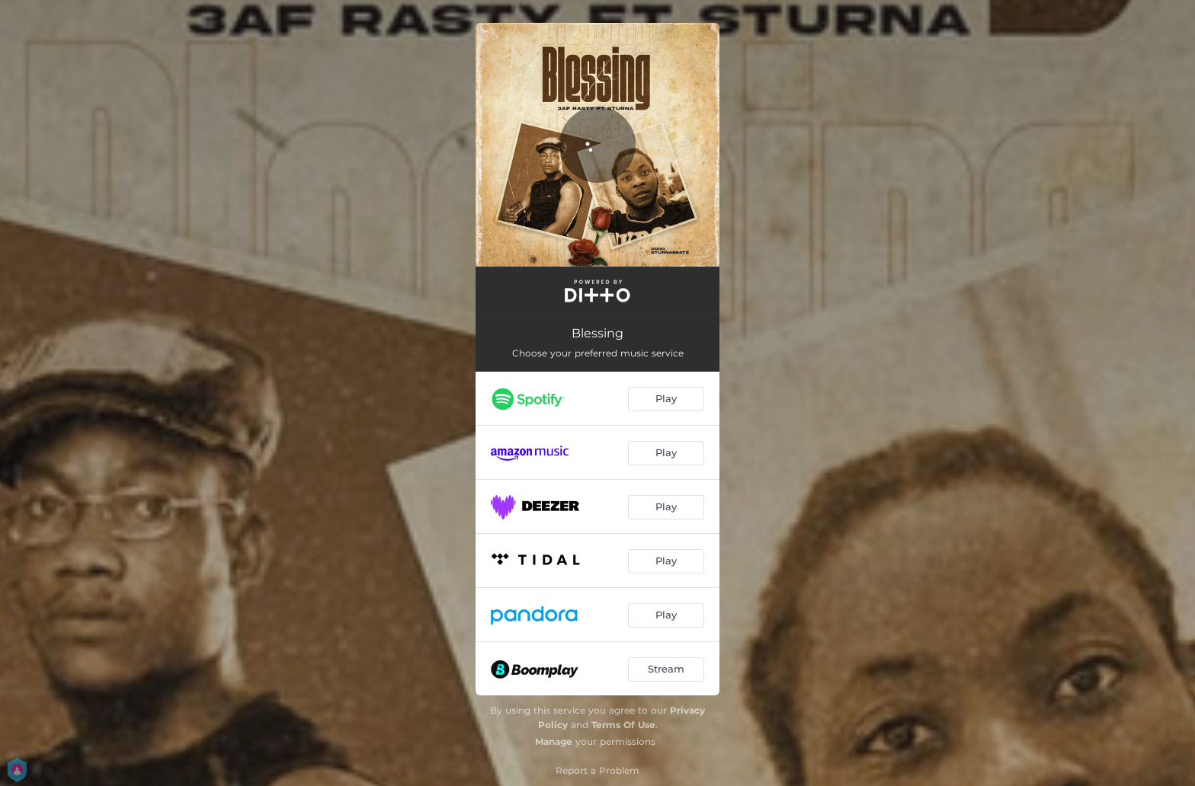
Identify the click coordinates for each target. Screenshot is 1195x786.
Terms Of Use (623, 724)
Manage (553, 741)
